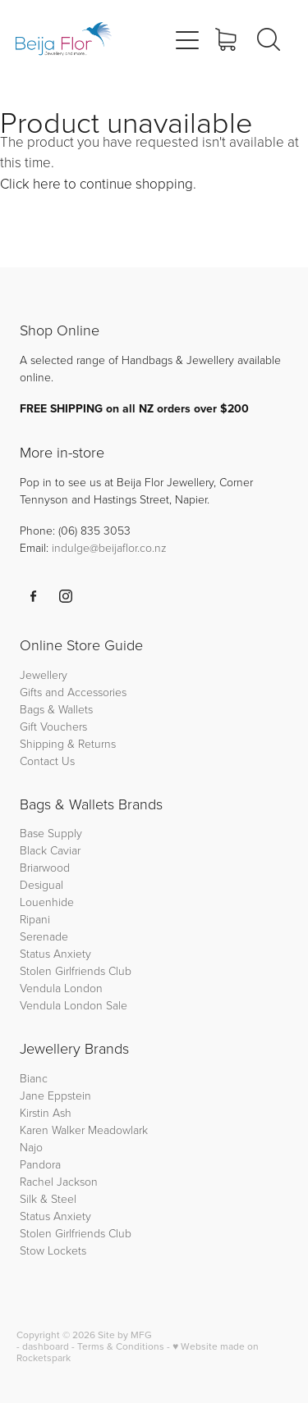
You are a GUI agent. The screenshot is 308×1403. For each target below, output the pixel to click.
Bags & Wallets (56, 709)
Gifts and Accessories (73, 691)
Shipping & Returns (68, 743)
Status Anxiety (55, 953)
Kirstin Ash (45, 1112)
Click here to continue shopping (96, 183)
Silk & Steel (48, 1198)
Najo (31, 1147)
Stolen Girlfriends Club (75, 970)
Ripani (35, 919)
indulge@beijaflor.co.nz (109, 547)
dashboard (45, 1346)
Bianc (35, 1078)
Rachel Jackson (59, 1181)
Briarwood (45, 867)
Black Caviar (50, 850)
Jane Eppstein (57, 1095)
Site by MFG (125, 1335)
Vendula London (61, 987)
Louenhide (47, 901)
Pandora (40, 1164)
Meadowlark (118, 1129)
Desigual (41, 884)
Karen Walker (52, 1129)
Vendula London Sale (73, 1005)
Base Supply (51, 832)
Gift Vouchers (53, 726)
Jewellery (43, 674)
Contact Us (47, 760)
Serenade (44, 936)
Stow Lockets (53, 1250)
